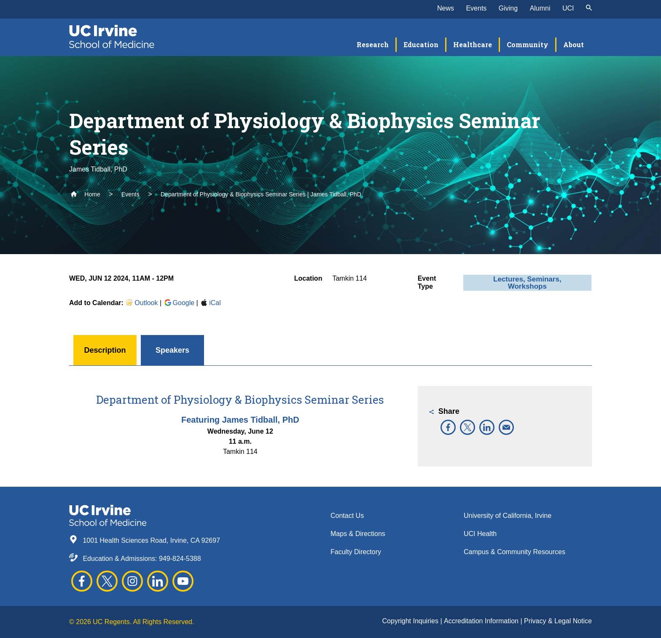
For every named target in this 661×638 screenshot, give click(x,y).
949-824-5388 (180, 558)
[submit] (589, 8)
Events (476, 8)
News (445, 8)
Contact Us (347, 515)
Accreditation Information (482, 621)
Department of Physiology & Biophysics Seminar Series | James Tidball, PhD (261, 194)
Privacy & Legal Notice (558, 621)
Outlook (141, 302)
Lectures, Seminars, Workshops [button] (527, 282)
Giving (508, 8)
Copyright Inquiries (411, 621)
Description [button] (105, 350)
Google (179, 302)
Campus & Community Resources (514, 551)
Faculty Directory (355, 551)
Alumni (540, 8)
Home (85, 194)
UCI (568, 8)
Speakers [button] (172, 350)
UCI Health (480, 533)
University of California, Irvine (507, 515)
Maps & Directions (357, 533)
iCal (210, 302)
